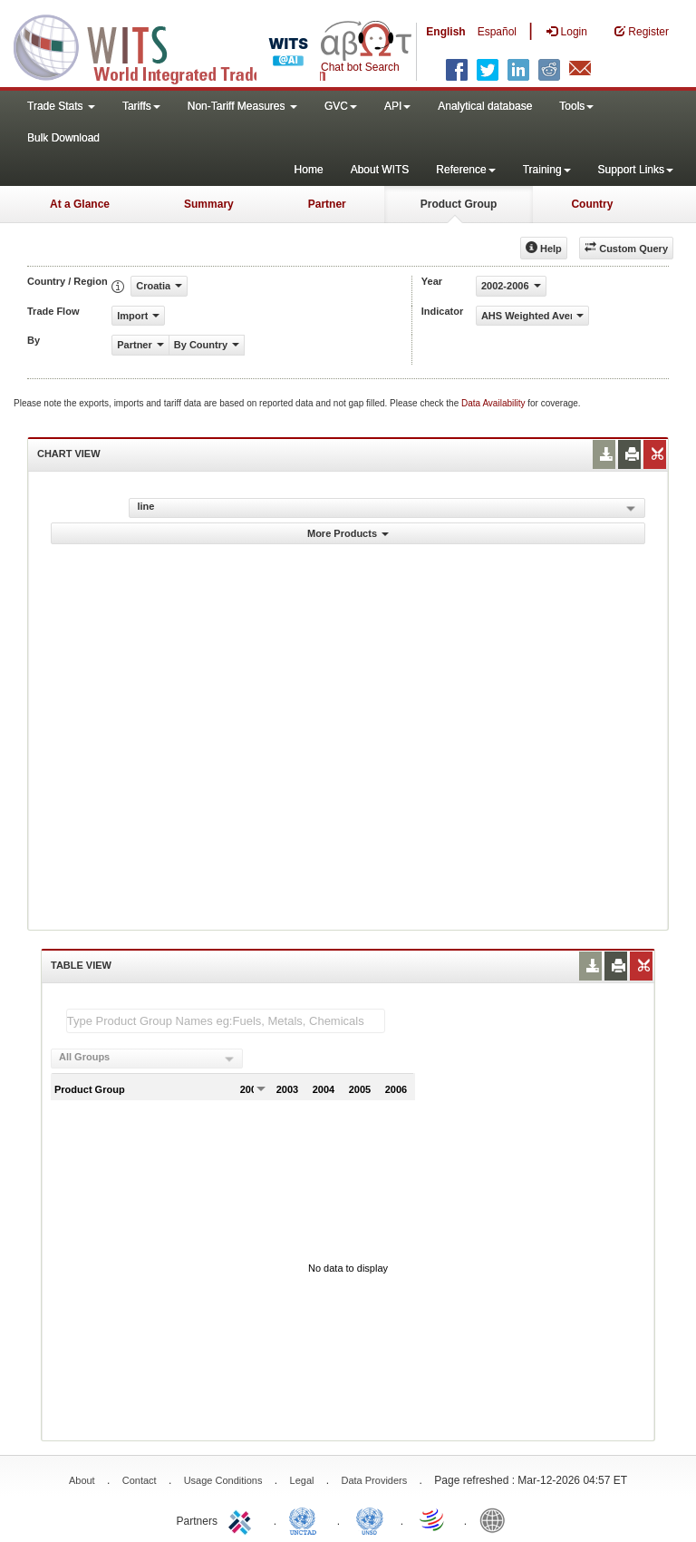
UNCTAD (306, 1519)
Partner (327, 204)
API (397, 106)
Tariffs (141, 106)
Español (497, 31)
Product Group (459, 204)
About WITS (380, 169)
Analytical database (485, 106)
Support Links (635, 169)
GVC (340, 106)
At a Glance (80, 204)
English (445, 31)
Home (309, 169)
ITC (243, 1519)
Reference (465, 169)
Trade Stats (61, 106)
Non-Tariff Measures (242, 106)
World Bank (496, 1519)
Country (592, 204)
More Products (348, 533)
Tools (576, 106)
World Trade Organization (433, 1519)
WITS (181, 45)
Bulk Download (63, 138)
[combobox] (147, 1059)
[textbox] (225, 1021)
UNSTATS (370, 1519)
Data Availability (494, 403)
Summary (209, 204)
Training (547, 169)
